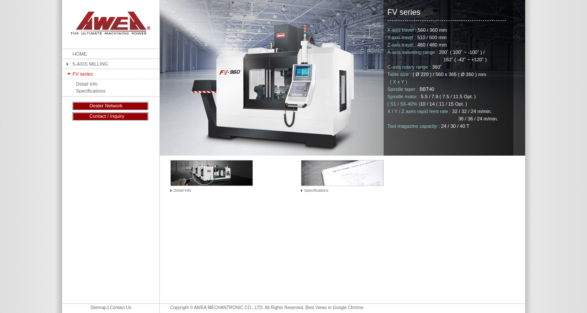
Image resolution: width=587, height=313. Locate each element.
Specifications (91, 90)
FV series (83, 74)
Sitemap (98, 307)
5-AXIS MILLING (90, 64)
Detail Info (87, 84)
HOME (80, 54)
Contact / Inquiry (107, 116)
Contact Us (120, 307)
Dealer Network (106, 105)
